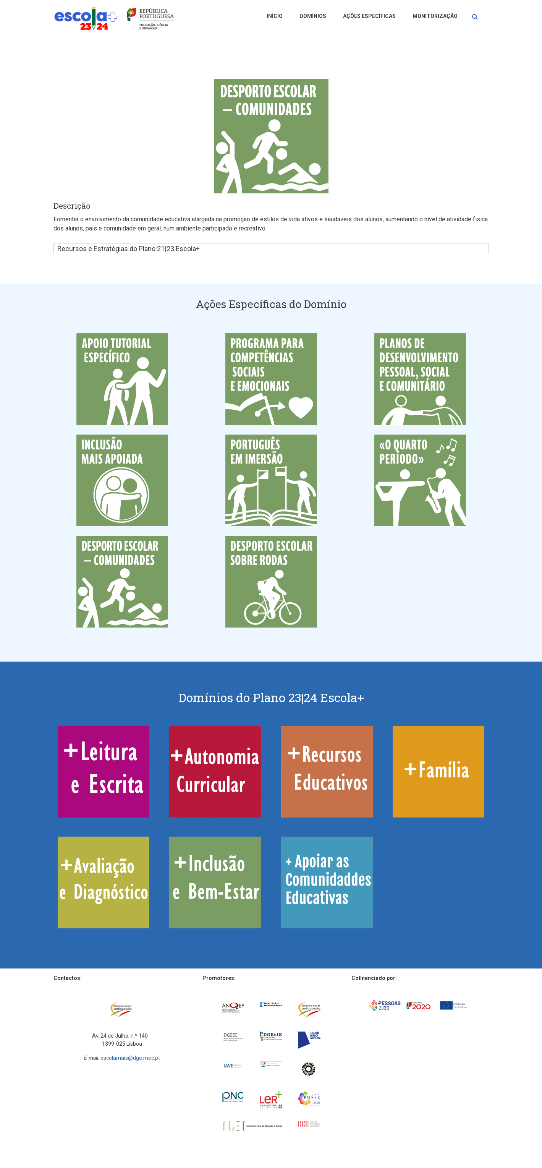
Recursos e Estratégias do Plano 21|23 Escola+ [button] (128, 249)
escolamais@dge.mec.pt (130, 1058)
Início (275, 16)
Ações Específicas (369, 16)
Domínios (312, 16)
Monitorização (435, 16)
